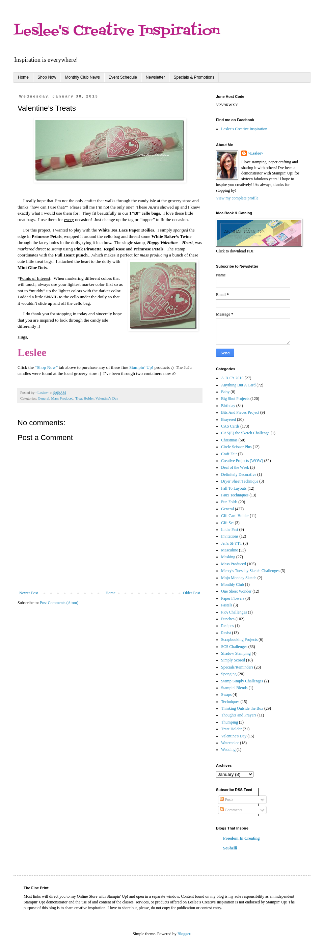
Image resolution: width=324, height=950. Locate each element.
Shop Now (46, 77)
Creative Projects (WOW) (242, 460)
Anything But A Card (238, 385)
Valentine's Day (107, 398)
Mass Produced (62, 398)
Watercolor (230, 742)
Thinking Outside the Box (242, 708)
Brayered (228, 419)
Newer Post (28, 593)
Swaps (226, 694)
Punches (228, 619)
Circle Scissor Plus (236, 446)
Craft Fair (229, 454)
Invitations (229, 536)
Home (23, 77)
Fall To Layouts (234, 488)
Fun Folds (229, 501)
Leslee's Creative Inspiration (117, 31)
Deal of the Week (235, 467)
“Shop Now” (46, 367)
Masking (228, 556)
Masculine (229, 550)
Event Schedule (123, 77)
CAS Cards (230, 426)
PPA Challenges (234, 612)
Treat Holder (84, 398)
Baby (225, 391)
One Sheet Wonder (236, 591)
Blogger (184, 933)
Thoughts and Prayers (238, 715)
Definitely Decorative (238, 474)
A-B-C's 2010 (232, 378)
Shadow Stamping (236, 653)
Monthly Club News (82, 77)
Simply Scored (233, 660)
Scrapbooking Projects (239, 639)
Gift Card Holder (235, 515)
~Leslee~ (255, 153)
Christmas (229, 440)
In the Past (229, 529)
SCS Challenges (234, 646)
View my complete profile (237, 198)
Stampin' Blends (234, 687)
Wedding (228, 749)
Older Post (191, 593)
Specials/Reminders (237, 667)
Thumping (229, 722)
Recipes (227, 625)
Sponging (229, 674)
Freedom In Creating (241, 838)
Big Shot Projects (235, 398)
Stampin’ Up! (141, 367)
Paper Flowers (232, 598)
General (43, 398)
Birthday (228, 405)
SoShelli (230, 848)
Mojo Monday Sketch (238, 577)
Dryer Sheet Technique (239, 481)
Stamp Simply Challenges (242, 681)
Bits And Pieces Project (240, 412)
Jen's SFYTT (231, 543)
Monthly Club (232, 584)
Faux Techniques (234, 495)
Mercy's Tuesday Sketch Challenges (250, 570)
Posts (226, 799)
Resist (226, 632)
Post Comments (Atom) (59, 602)
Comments (231, 810)
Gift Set (227, 522)
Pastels (226, 605)
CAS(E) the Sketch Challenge (245, 433)
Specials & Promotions (194, 77)
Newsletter (155, 77)
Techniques (230, 701)
